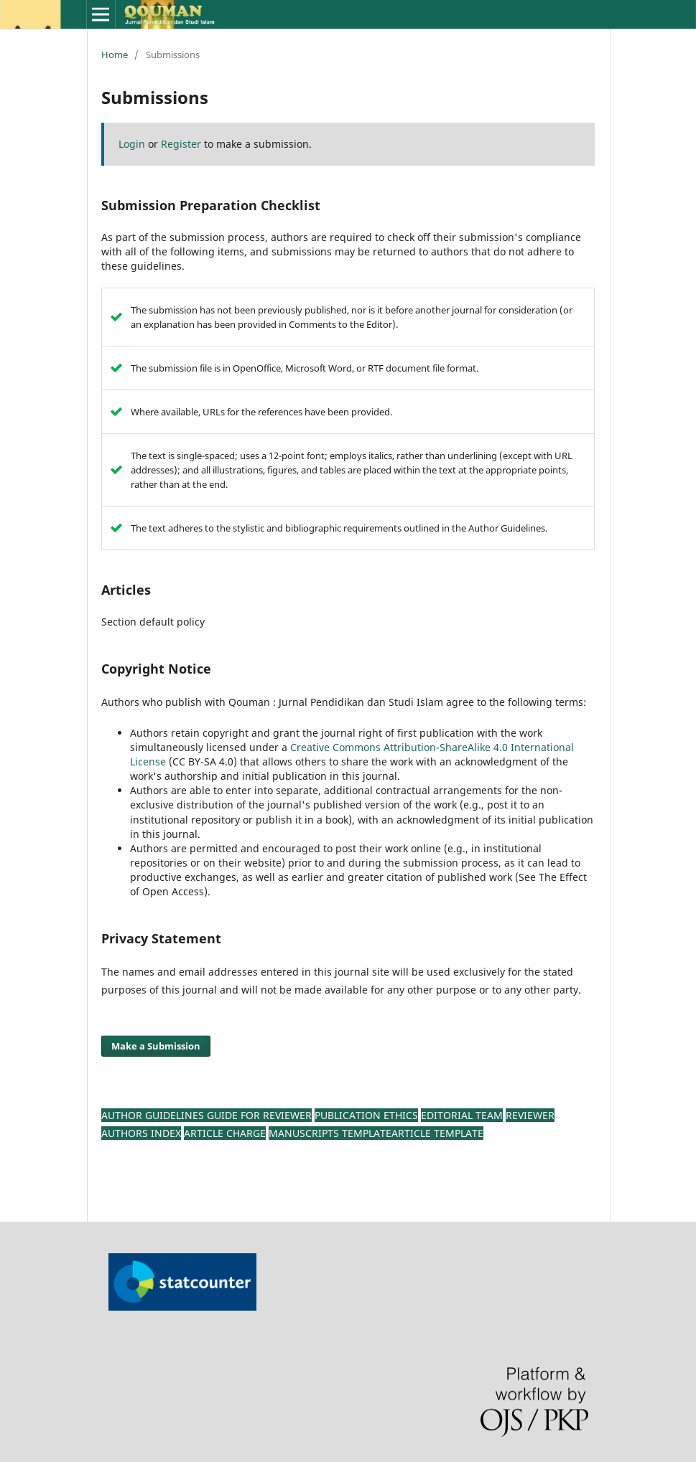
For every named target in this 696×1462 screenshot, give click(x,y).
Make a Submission (155, 1045)
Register (181, 144)
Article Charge (225, 1133)
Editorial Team (462, 1115)
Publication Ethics (366, 1115)
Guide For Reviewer (259, 1115)
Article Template (437, 1133)
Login (132, 144)
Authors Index (141, 1133)
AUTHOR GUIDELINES (154, 1115)
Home (114, 54)
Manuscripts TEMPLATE (330, 1133)
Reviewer (530, 1115)
